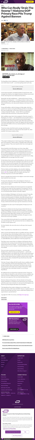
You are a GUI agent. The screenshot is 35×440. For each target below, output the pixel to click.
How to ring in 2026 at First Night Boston (10, 348)
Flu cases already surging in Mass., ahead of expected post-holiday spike (17, 342)
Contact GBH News (21, 379)
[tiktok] (20, 389)
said (5, 172)
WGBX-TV (8, 393)
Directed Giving (21, 366)
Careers (2, 364)
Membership (20, 362)
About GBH (3, 358)
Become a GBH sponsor (17, 88)
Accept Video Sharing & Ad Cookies (13, 431)
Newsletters (20, 383)
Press (2, 366)
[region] (17, 423)
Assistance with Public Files (6, 389)
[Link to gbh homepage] (5, 1)
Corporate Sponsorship (22, 364)
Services (3, 362)
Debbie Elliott (5, 48)
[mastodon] (24, 393)
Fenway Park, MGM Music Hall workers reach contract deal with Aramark (17, 345)
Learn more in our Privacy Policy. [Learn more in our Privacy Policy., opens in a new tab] (9, 428)
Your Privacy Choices (17, 435)
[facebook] (26, 389)
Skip (25, 431)
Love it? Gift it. (13, 312)
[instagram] (18, 389)
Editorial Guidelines (5, 379)
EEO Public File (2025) (5, 387)
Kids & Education (4, 360)
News (2, 5)
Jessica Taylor (12, 48)
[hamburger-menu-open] (2, 2)
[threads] (24, 389)
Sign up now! (13, 329)
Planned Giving (21, 368)
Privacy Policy (4, 381)
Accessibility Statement (6, 383)
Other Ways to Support (22, 370)
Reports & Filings (4, 385)
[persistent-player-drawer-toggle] (34, 438)
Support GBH (20, 358)
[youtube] (21, 389)
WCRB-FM (8, 395)
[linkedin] (27, 389)
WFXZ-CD (13, 393)
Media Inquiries (21, 381)
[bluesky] (23, 389)
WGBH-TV (3, 393)
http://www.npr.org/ (24, 294)
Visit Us (19, 385)
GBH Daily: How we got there (8, 339)
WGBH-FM (3, 395)
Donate (29, 1)
